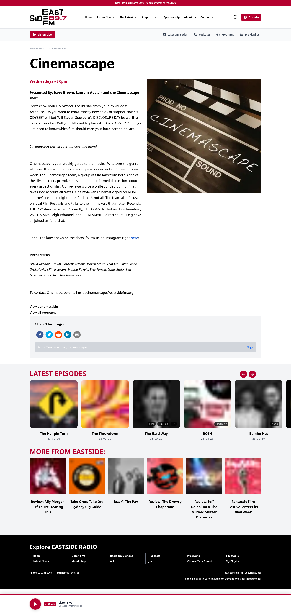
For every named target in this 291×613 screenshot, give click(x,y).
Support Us (150, 17)
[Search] (235, 17)
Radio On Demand (121, 556)
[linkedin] (67, 334)
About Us (190, 17)
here (134, 238)
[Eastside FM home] (48, 17)
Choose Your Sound (199, 561)
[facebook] (40, 334)
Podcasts (154, 556)
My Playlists (233, 561)
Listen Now (106, 17)
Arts (112, 561)
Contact (207, 17)
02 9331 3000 (45, 572)
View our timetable (44, 307)
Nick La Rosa (206, 578)
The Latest (128, 17)
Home (88, 17)
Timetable (232, 556)
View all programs (43, 312)
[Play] (35, 604)
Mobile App (78, 561)
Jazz (151, 561)
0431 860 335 (72, 572)
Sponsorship (172, 17)
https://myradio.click (249, 578)
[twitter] (49, 334)
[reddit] (58, 334)
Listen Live (78, 556)
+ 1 (174, 423)
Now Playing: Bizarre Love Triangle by (145, 2)
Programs (37, 48)
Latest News (41, 561)
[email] (77, 334)
